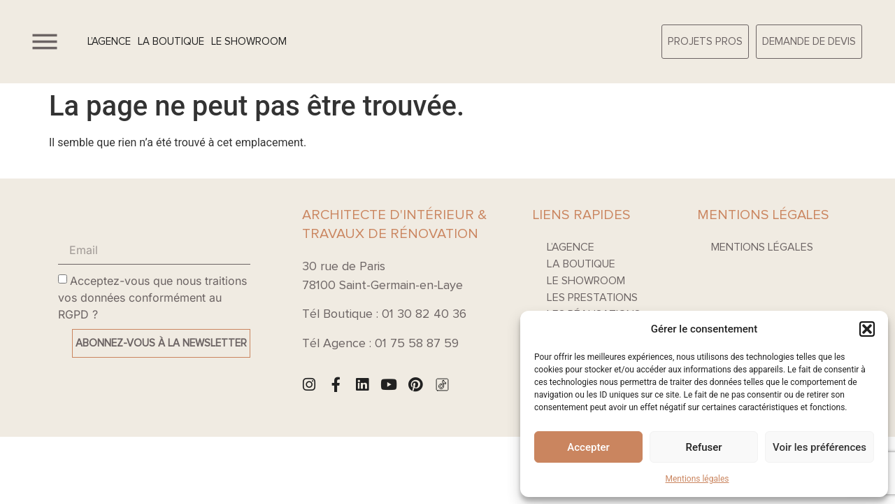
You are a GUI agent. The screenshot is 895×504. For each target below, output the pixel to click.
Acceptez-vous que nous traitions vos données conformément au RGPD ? (152, 330)
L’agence (109, 41)
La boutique (171, 41)
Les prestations (592, 297)
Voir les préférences (819, 447)
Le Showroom (249, 41)
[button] (867, 329)
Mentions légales (697, 479)
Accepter (588, 447)
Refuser (703, 447)
